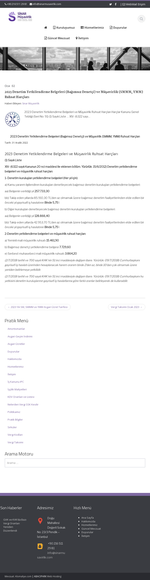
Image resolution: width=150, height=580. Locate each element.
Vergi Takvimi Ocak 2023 (126, 307)
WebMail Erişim (133, 4)
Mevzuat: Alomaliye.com (18, 576)
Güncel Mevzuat (88, 528)
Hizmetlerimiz (16, 366)
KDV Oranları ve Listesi (21, 397)
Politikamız (14, 412)
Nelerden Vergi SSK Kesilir (23, 404)
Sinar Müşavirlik (30, 103)
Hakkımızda (14, 359)
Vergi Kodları (15, 434)
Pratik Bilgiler (15, 419)
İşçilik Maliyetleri (17, 389)
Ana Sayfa (85, 517)
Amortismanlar (16, 329)
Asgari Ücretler (16, 344)
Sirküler (12, 427)
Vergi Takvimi (15, 442)
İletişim (12, 374)
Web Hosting (54, 576)
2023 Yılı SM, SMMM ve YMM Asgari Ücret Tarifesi (38, 307)
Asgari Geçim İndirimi (20, 336)
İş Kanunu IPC (16, 381)
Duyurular (14, 351)
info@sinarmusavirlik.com (47, 4)
